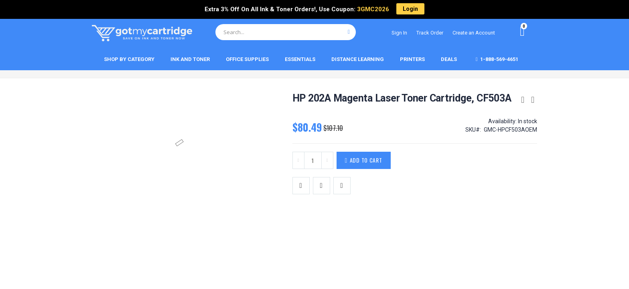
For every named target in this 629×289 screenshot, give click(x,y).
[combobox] (285, 32)
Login (410, 9)
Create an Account (473, 33)
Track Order (429, 33)
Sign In (399, 33)
